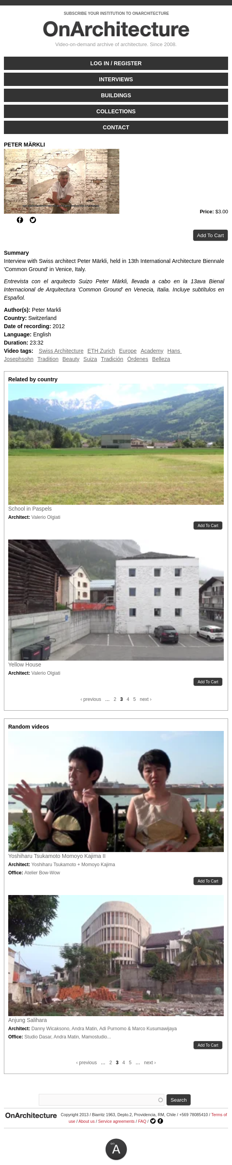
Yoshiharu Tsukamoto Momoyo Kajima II (57, 856)
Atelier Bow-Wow (42, 873)
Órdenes (137, 359)
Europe (128, 351)
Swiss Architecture (61, 351)
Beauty (70, 359)
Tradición (112, 359)
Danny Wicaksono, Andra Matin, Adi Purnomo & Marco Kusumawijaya (104, 1028)
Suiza (90, 359)
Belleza (161, 359)
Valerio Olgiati (45, 517)
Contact (116, 127)
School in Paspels (30, 509)
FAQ (142, 1121)
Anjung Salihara (27, 1020)
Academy (151, 351)
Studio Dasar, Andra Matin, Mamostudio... (67, 1037)
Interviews (116, 79)
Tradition (48, 359)
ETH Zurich (101, 351)
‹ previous (91, 699)
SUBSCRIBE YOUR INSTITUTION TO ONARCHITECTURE (116, 13)
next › (145, 699)
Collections (115, 111)
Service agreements (116, 1121)
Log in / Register (116, 63)
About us (87, 1121)
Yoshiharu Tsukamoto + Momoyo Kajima (73, 864)
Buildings (116, 95)
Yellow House (24, 664)
